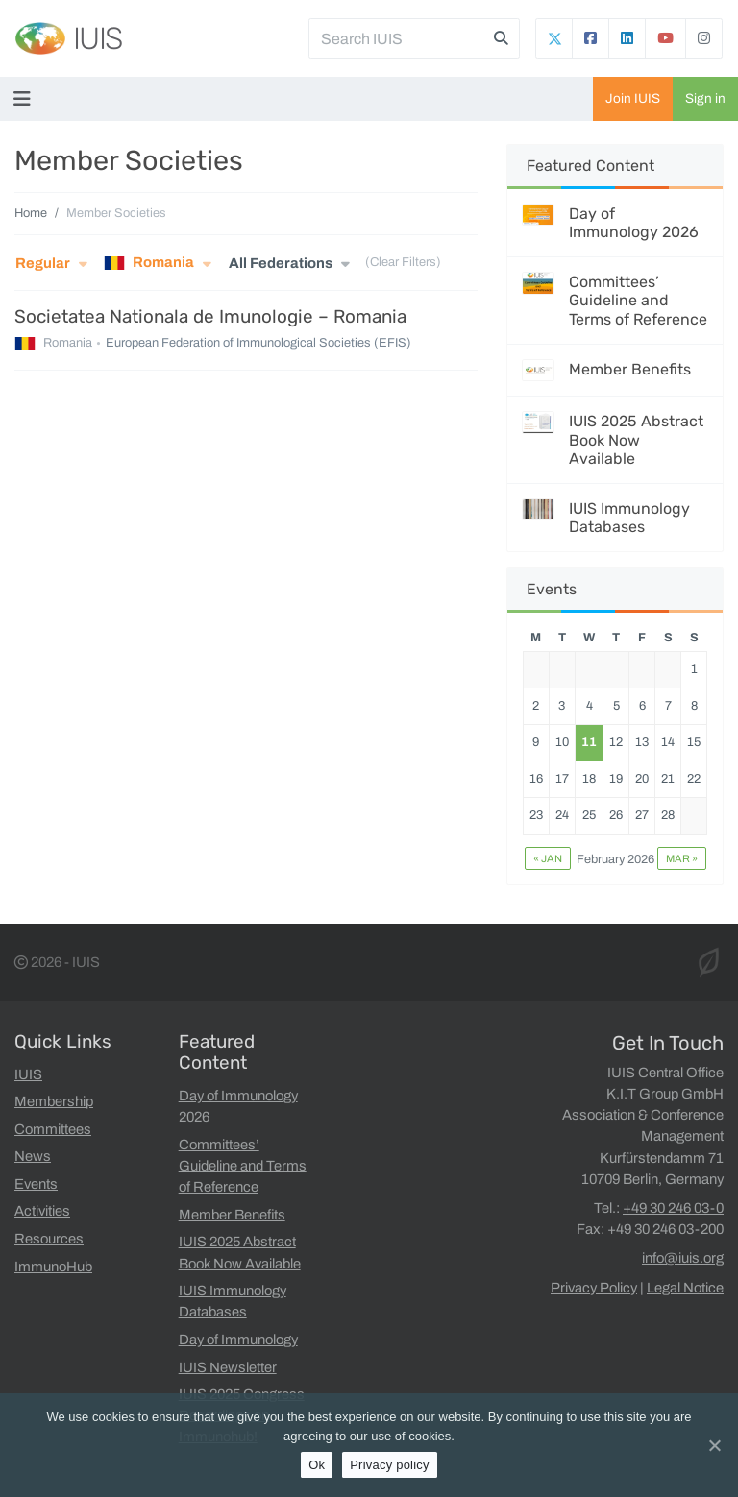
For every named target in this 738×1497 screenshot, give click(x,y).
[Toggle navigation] (26, 99)
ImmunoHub (53, 1266)
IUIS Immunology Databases (629, 517)
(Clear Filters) (403, 263)
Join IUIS (632, 98)
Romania (149, 263)
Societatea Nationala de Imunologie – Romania (210, 316)
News (32, 1156)
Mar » (682, 858)
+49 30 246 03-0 (673, 1208)
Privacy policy (390, 1465)
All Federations (280, 263)
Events (36, 1184)
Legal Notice (685, 1287)
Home (30, 213)
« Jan (547, 858)
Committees (52, 1129)
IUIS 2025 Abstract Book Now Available (636, 439)
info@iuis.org (683, 1258)
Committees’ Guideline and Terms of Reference (638, 300)
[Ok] (714, 1445)
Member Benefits (630, 369)
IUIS (97, 38)
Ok (316, 1465)
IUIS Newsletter (228, 1367)
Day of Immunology (238, 1339)
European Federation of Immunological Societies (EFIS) (258, 343)
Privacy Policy (594, 1287)
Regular (42, 263)
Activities (42, 1211)
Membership (53, 1101)
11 (589, 742)
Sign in (705, 98)
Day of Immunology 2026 (634, 223)
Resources (49, 1238)
